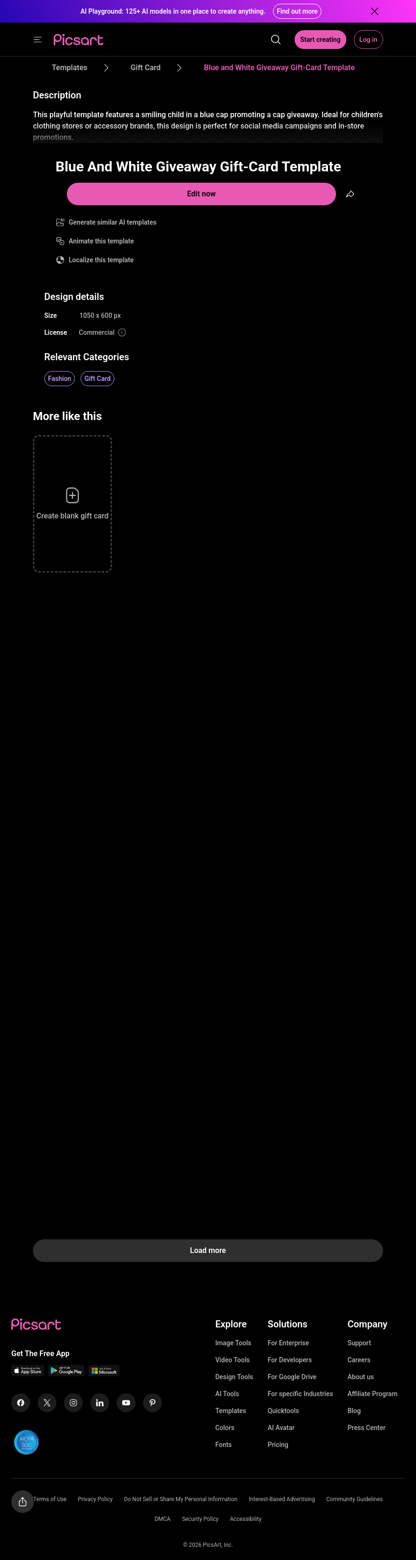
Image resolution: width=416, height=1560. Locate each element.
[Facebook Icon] (20, 1402)
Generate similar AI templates (113, 222)
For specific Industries (300, 1394)
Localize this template (101, 260)
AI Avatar (281, 1427)
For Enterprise (288, 1343)
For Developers (290, 1360)
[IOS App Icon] (27, 1373)
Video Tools (232, 1360)
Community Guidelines (354, 1499)
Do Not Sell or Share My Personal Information (180, 1499)
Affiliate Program (372, 1394)
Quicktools (283, 1411)
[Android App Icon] (66, 1373)
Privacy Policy (95, 1499)
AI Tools (227, 1394)
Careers (358, 1360)
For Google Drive (292, 1377)
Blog (353, 1411)
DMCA (162, 1519)
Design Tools (234, 1377)
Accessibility (245, 1519)
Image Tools (233, 1343)
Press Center (366, 1427)
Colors (224, 1427)
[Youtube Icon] (126, 1402)
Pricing (278, 1444)
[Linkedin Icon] (99, 1402)
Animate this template (101, 241)
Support (359, 1343)
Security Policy (200, 1519)
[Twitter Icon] (47, 1402)
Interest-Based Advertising (282, 1499)
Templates (230, 1411)
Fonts (223, 1444)
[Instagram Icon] (73, 1402)
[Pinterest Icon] (152, 1402)
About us (360, 1377)
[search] (275, 39)
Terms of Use (49, 1499)
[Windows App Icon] (104, 1373)
